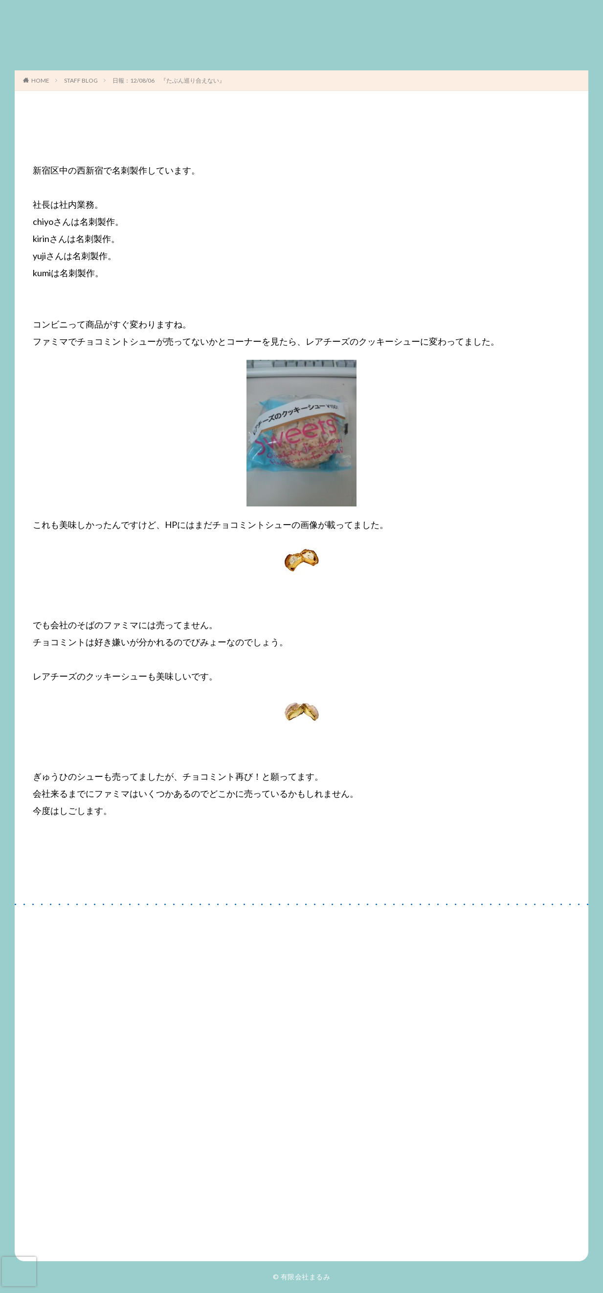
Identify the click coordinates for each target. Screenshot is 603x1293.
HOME (40, 80)
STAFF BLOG (81, 80)
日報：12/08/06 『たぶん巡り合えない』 (168, 80)
